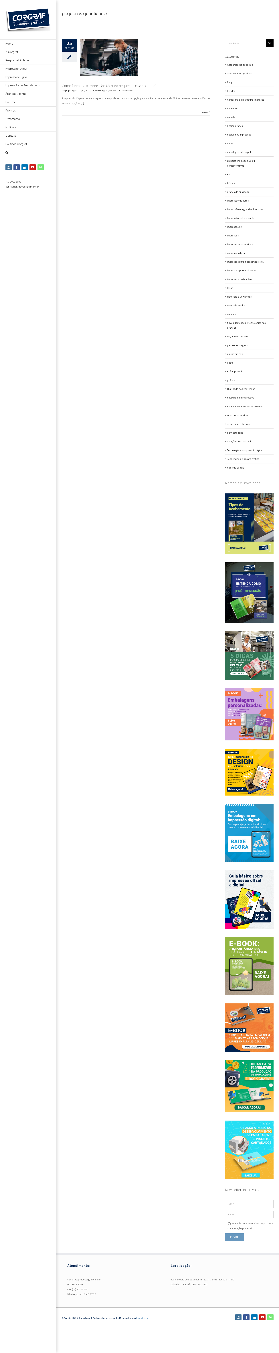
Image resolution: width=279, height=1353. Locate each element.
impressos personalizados (241, 270)
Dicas (230, 143)
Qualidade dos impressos (241, 388)
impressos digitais (100, 90)
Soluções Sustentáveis (239, 441)
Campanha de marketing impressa (245, 99)
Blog (229, 82)
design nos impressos (239, 134)
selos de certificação (238, 424)
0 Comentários (126, 90)
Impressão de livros (238, 200)
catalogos (232, 108)
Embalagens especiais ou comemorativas (241, 163)
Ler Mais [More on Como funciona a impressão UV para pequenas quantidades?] (205, 112)
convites (232, 117)
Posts (230, 362)
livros (230, 288)
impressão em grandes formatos (245, 209)
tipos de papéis (235, 467)
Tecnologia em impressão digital (244, 450)
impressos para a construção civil (245, 261)
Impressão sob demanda (240, 218)
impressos (233, 235)
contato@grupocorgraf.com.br (22, 186)
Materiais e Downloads (239, 296)
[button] (28, 152)
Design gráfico (235, 125)
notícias (113, 90)
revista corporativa (237, 415)
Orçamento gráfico (237, 336)
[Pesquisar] (270, 43)
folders (231, 183)
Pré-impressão (235, 371)
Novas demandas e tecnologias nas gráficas (246, 325)
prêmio (231, 380)
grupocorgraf (71, 90)
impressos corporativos (240, 244)
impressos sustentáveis (240, 279)
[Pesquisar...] (245, 43)
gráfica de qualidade (238, 192)
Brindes (231, 91)
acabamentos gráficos (239, 73)
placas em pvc (235, 354)
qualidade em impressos (240, 397)
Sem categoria (235, 432)
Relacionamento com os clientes (245, 406)
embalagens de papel (239, 152)
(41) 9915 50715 (88, 1294)
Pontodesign (142, 1318)
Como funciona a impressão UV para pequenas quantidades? (109, 85)
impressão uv (234, 226)
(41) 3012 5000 (75, 1284)
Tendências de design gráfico (243, 459)
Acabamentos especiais (240, 64)
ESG (229, 174)
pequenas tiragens (237, 345)
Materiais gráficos (237, 305)
